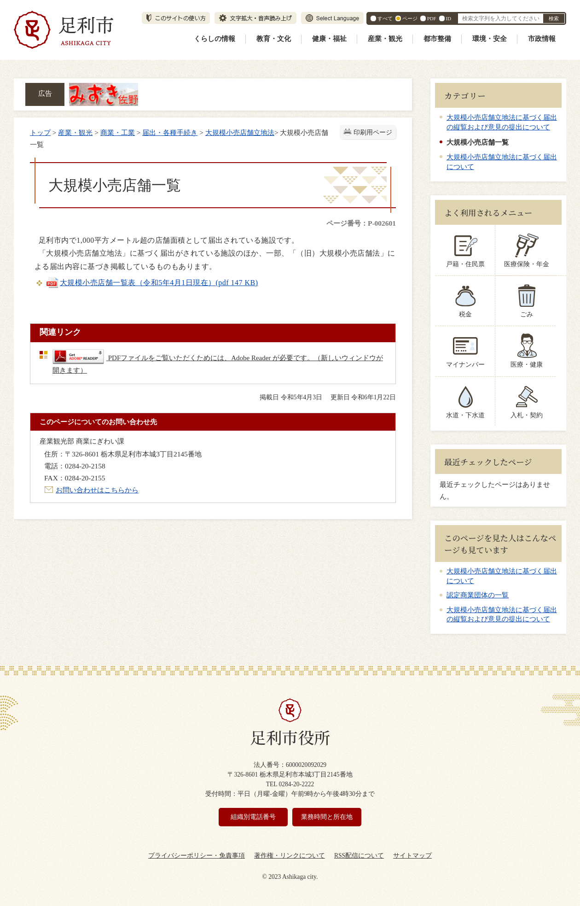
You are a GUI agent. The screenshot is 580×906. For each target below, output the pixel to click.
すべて (385, 18)
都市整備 (437, 38)
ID (448, 18)
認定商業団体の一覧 (478, 595)
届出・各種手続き (169, 132)
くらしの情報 (214, 38)
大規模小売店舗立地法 (239, 132)
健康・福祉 (329, 38)
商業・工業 (117, 132)
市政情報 (542, 38)
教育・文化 (273, 38)
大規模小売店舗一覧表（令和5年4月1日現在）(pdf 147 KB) (152, 282)
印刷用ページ (373, 132)
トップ (40, 132)
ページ (410, 18)
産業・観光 (385, 38)
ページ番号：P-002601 (361, 223)
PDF (431, 18)
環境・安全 (489, 38)
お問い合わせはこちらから (97, 490)
